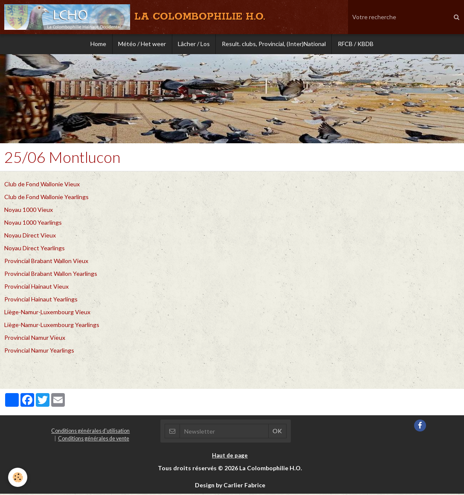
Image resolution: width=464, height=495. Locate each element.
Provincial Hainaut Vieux (36, 287)
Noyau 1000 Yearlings (33, 223)
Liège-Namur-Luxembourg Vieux (47, 313)
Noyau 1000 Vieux (28, 210)
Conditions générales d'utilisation (90, 432)
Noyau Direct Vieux (30, 236)
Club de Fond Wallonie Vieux (42, 185)
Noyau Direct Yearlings (34, 249)
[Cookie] (18, 477)
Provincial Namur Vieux (34, 338)
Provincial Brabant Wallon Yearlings (50, 274)
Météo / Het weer (141, 44)
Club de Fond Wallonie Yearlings (46, 198)
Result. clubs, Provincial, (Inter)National (275, 44)
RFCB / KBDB (358, 44)
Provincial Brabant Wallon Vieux (46, 262)
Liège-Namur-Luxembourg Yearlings (51, 326)
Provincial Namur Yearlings (39, 351)
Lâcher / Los (194, 44)
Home (96, 44)
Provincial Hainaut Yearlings (41, 300)
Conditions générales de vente (93, 440)
